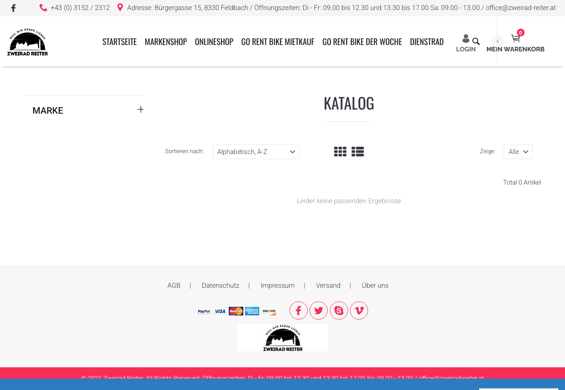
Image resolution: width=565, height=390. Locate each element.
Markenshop (176, 92)
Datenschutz (221, 285)
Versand (328, 285)
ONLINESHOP (224, 92)
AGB (174, 285)
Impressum (277, 285)
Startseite (130, 92)
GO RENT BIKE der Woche (372, 92)
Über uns (375, 285)
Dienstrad (437, 92)
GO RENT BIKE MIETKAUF (287, 92)
